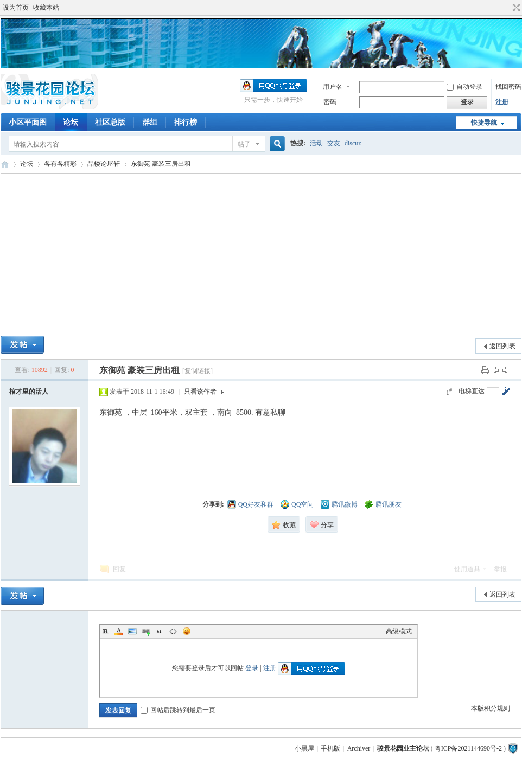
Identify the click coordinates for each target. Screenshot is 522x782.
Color (118, 631)
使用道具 (467, 569)
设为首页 (16, 7)
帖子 (244, 144)
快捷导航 (484, 122)
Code (173, 631)
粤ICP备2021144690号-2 (468, 748)
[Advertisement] (261, 252)
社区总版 (110, 122)
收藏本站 (46, 7)
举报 (500, 569)
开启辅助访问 (506, 7)
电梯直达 (472, 391)
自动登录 (464, 87)
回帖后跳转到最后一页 (178, 710)
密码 (329, 102)
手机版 (330, 748)
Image (132, 631)
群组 (149, 122)
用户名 (332, 87)
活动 (316, 143)
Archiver (359, 748)
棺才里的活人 (28, 391)
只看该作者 (200, 391)
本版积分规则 (490, 708)
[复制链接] (197, 371)
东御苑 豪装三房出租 (161, 164)
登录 (251, 668)
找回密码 (508, 87)
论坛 (70, 122)
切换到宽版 (515, 7)
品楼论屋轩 (103, 164)
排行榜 (185, 122)
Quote (159, 631)
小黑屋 (304, 748)
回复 (119, 569)
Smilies (186, 631)
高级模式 (399, 631)
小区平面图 (28, 122)
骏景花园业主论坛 (5, 164)
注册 (501, 102)
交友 (333, 143)
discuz (353, 143)
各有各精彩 (60, 164)
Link (146, 631)
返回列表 (502, 346)
